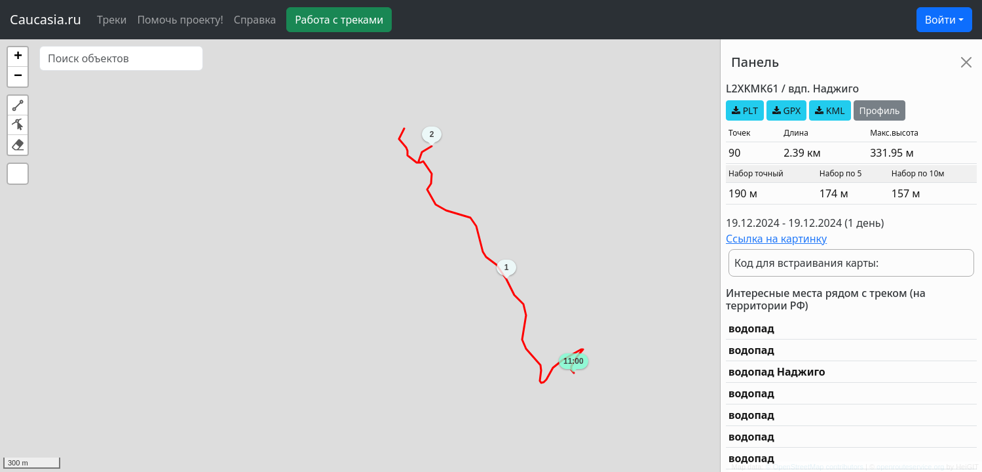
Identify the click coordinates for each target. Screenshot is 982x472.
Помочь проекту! (180, 19)
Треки (111, 19)
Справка (255, 19)
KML (829, 110)
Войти (940, 19)
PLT (745, 110)
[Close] (966, 62)
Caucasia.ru (45, 19)
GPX (786, 110)
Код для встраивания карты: (806, 263)
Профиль (879, 110)
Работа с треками (339, 19)
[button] (18, 57)
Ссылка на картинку (776, 238)
